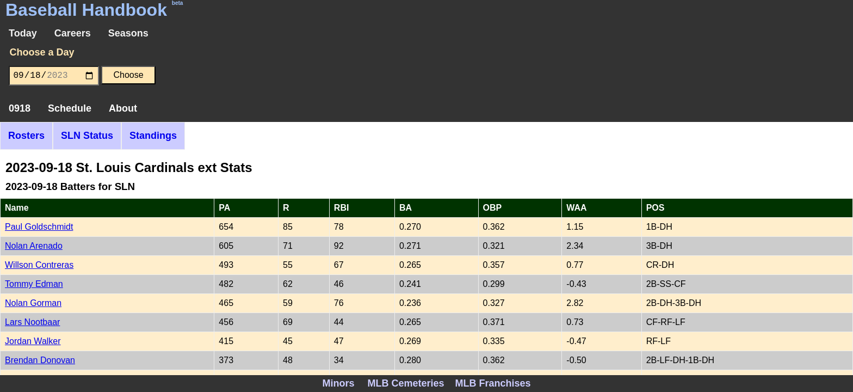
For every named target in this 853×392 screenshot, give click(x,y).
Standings (153, 135)
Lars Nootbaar (32, 322)
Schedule (69, 108)
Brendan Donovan (40, 360)
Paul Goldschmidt (39, 226)
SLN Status (87, 135)
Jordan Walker (33, 341)
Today (23, 33)
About (123, 108)
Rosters (26, 135)
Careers (72, 33)
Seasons (128, 33)
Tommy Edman (34, 284)
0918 (19, 108)
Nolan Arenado (34, 245)
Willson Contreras (39, 265)
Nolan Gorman (33, 303)
